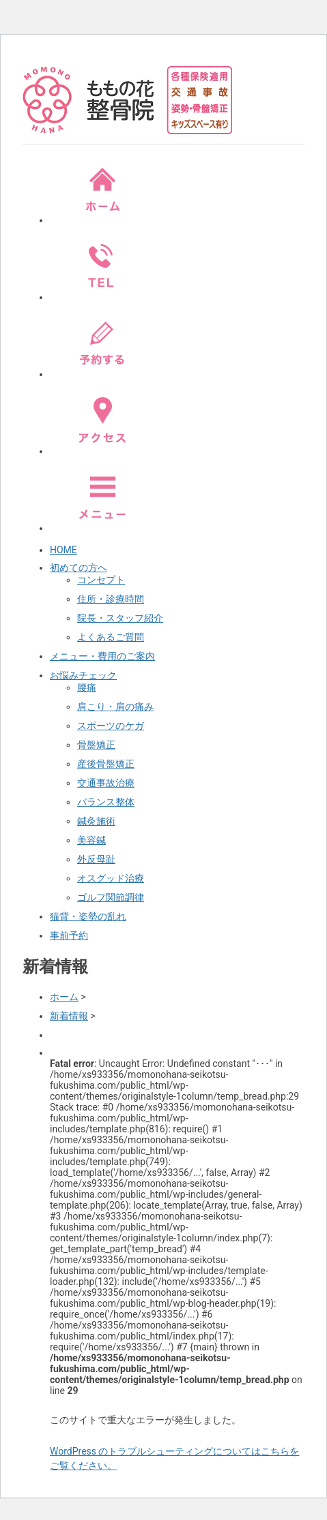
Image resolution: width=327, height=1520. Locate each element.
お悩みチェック (83, 675)
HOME (63, 549)
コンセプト (101, 579)
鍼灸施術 (96, 821)
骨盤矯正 (96, 744)
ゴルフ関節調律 (110, 897)
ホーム (64, 996)
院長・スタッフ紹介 (120, 617)
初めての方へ (78, 567)
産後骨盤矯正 (105, 763)
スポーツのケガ (110, 725)
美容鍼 (91, 840)
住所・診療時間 (110, 598)
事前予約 (69, 935)
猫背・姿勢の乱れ (88, 916)
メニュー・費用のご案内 (102, 656)
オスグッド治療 (110, 878)
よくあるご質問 (110, 637)
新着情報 (69, 1015)
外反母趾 (96, 859)
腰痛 (86, 687)
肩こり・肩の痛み (115, 706)
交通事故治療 (105, 782)
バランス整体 (105, 801)
